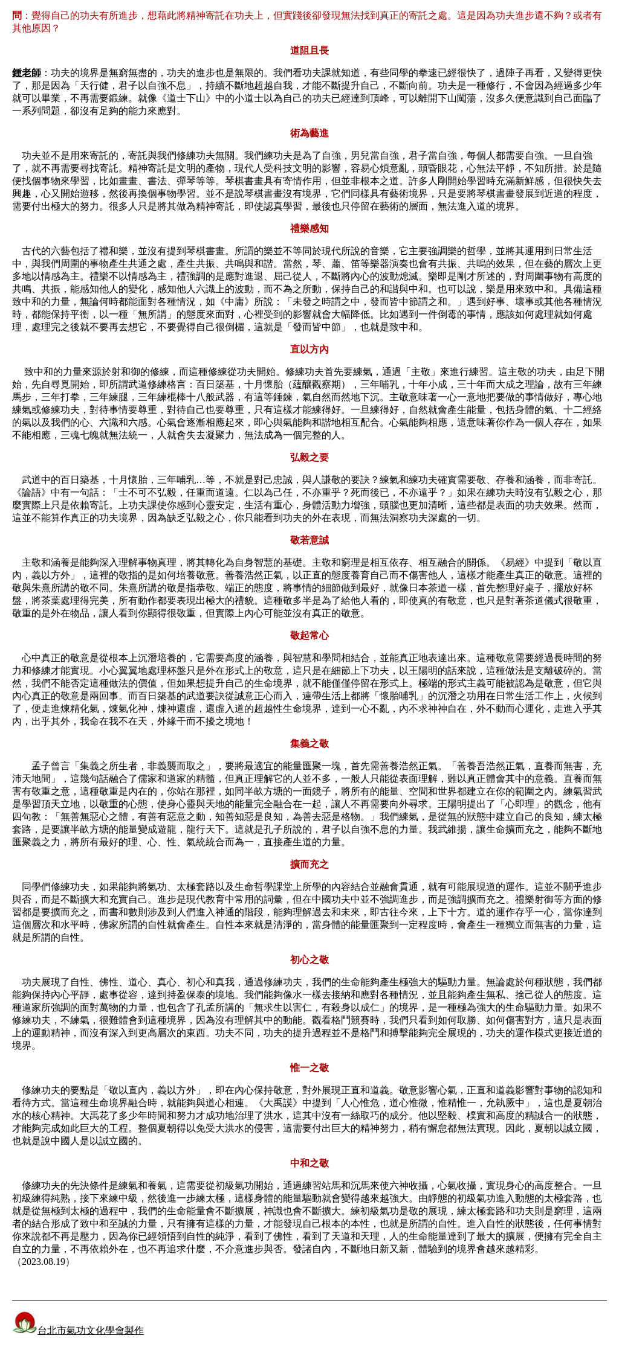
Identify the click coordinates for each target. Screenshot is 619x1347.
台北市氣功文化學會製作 (78, 1330)
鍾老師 (26, 73)
